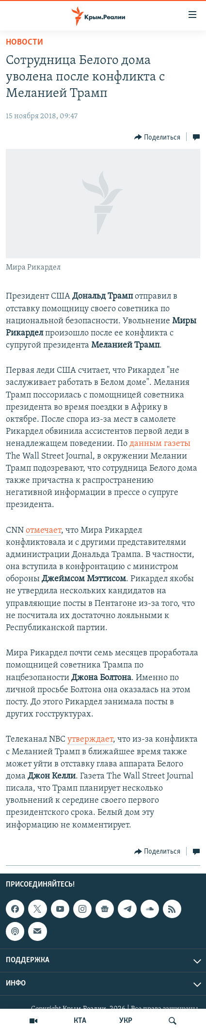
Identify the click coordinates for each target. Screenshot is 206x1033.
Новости (24, 42)
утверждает (90, 739)
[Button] (157, 137)
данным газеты (159, 443)
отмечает (43, 530)
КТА (80, 1021)
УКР (125, 1021)
